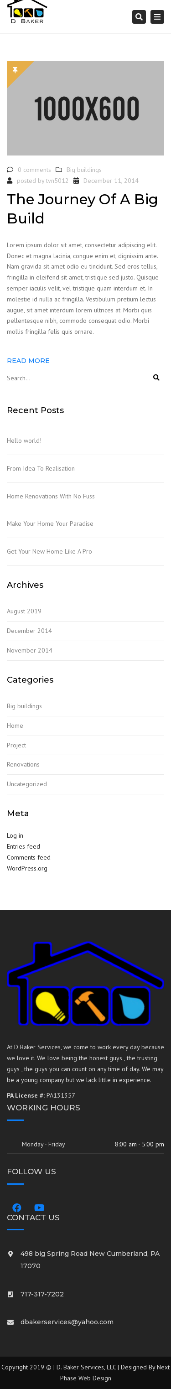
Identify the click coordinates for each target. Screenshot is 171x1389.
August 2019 (24, 611)
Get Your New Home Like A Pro (49, 551)
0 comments (34, 170)
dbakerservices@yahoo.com (67, 1322)
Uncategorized (27, 784)
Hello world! (24, 440)
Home (15, 725)
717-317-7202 (42, 1294)
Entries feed (23, 846)
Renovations (23, 764)
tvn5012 (57, 180)
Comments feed (29, 857)
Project (16, 745)
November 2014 (29, 650)
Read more (28, 361)
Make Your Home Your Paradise (50, 523)
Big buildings (84, 170)
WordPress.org (27, 868)
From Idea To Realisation (41, 468)
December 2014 (29, 631)
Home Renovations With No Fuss (51, 496)
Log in (15, 835)
